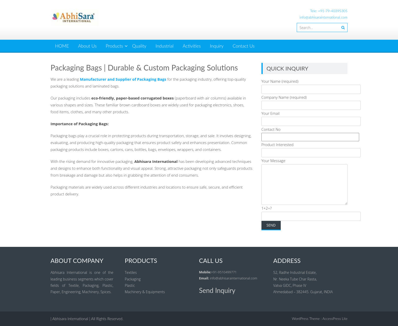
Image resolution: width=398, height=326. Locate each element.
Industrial (165, 46)
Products (114, 46)
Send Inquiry (217, 290)
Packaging (133, 279)
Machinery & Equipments (145, 291)
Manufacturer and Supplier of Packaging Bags (123, 79)
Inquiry (217, 46)
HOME (62, 46)
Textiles (131, 272)
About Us (87, 46)
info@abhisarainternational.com (323, 17)
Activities (192, 46)
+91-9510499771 (224, 272)
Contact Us (244, 46)
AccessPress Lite (334, 318)
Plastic (130, 285)
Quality (139, 46)
